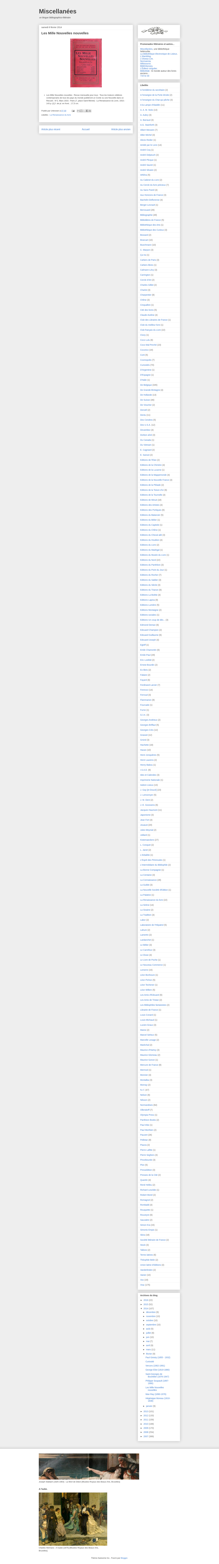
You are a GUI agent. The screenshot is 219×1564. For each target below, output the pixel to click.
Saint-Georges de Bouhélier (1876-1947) (157, 1375)
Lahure (143, 930)
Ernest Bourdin (147, 665)
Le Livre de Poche (148, 960)
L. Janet (144, 850)
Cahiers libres (146, 265)
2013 (146, 1411)
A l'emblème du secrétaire (152, 90)
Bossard (144, 235)
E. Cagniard (145, 450)
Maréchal (144, 1045)
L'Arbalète (145, 855)
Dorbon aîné (146, 435)
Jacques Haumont (148, 810)
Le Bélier (144, 945)
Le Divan (144, 955)
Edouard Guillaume (149, 635)
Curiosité (150, 1361)
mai (148, 1341)
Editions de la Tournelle (151, 495)
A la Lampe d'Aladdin (150, 105)
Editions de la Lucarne (150, 470)
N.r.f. (142, 1090)
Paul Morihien (146, 1130)
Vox (142, 1280)
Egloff (143, 645)
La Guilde (144, 885)
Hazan (143, 750)
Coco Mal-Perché (148, 345)
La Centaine (146, 875)
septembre (151, 1324)
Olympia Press (147, 1115)
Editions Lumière (148, 605)
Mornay (143, 1085)
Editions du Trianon (149, 590)
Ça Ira (143, 255)
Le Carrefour (146, 950)
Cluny (143, 335)
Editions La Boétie (148, 595)
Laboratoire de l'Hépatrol (151, 925)
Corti (142, 355)
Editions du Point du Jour (152, 570)
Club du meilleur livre (150, 325)
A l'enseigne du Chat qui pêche (155, 100)
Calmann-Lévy (147, 270)
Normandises (146, 1105)
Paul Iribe (144, 1125)
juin (148, 1337)
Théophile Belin (147, 1260)
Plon (142, 1165)
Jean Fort (144, 820)
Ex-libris (144, 670)
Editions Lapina (147, 600)
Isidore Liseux (146, 785)
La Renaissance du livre (60, 115)
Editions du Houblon (149, 540)
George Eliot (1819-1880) (158, 1370)
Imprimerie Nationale (150, 780)
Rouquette (145, 1210)
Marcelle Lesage (148, 1040)
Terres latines (146, 1255)
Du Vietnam (145, 445)
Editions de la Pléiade (150, 485)
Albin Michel (146, 135)
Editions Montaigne (149, 610)
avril (148, 1345)
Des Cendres (146, 420)
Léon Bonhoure (147, 975)
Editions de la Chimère (151, 465)
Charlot (143, 290)
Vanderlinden (146, 1270)
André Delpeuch (147, 155)
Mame (143, 1030)
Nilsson (143, 1100)
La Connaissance (148, 880)
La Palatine (145, 895)
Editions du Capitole (149, 525)
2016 (146, 1300)
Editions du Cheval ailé (151, 535)
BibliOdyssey (146, 66)
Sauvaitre (144, 1220)
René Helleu (146, 1185)
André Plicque (146, 160)
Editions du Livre (148, 545)
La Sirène (144, 905)
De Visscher (146, 405)
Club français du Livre (150, 330)
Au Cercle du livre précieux (153, 185)
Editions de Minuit (148, 500)
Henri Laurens (147, 760)
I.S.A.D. (144, 770)
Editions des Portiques (150, 510)
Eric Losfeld (145, 660)
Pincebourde (146, 1160)
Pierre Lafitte (146, 1150)
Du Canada (145, 440)
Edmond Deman (148, 625)
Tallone (143, 1250)
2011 (146, 1419)
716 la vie (144, 76)
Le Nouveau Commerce (151, 965)
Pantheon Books (148, 1120)
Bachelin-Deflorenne (150, 200)
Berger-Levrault (147, 205)
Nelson (143, 1095)
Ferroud (144, 695)
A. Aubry (144, 115)
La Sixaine (145, 910)
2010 (146, 1424)
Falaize (143, 675)
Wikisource (145, 63)
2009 (146, 1428)
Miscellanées (57, 11)
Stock (143, 1245)
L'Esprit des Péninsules (151, 860)
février (149, 1354)
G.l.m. (143, 715)
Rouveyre (144, 1215)
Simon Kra (145, 1225)
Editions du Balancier (150, 515)
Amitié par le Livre (148, 145)
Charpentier (145, 295)
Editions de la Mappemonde (153, 475)
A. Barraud (145, 120)
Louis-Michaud (147, 1020)
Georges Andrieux (148, 720)
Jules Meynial (146, 830)
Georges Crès (146, 730)
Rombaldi (144, 1205)
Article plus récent (50, 129)
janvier (149, 1406)
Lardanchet (145, 940)
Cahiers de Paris (148, 260)
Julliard (143, 835)
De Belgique (146, 385)
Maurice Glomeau (148, 1055)
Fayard (143, 680)
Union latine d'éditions (150, 1265)
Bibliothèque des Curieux (152, 230)
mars (148, 1349)
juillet (148, 1333)
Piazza (143, 1145)
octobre (150, 1320)
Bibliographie (146, 215)
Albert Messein (147, 130)
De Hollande (146, 395)
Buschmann (145, 245)
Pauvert (144, 1135)
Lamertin (144, 935)
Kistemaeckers (147, 840)
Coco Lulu (145, 340)
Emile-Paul (145, 655)
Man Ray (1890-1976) (156, 1394)
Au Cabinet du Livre (149, 180)
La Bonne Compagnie (150, 870)
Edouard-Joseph (148, 640)
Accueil (86, 129)
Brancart (144, 240)
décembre (151, 1312)
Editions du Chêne (149, 530)
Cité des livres (147, 310)
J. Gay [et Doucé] (148, 790)
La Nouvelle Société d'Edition (154, 890)
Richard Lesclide (148, 1190)
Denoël (143, 410)
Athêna (143, 175)
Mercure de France (149, 1065)
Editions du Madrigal (150, 550)
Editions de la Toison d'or (152, 490)
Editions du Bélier (148, 520)
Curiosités (145, 365)
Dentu (143, 415)
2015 (146, 1304)
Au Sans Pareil (147, 190)
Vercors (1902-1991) (155, 1365)
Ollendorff (144, 1110)
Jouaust (144, 825)
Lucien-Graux (146, 1025)
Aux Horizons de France (151, 195)
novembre (151, 1316)
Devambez (145, 430)
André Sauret (146, 165)
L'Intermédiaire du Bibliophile (153, 865)
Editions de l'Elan (148, 460)
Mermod (144, 1070)
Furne (143, 710)
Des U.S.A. (145, 425)
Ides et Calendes (148, 775)
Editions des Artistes (149, 505)
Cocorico (144, 350)
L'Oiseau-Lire (146, 58)
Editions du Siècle (148, 585)
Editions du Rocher (149, 575)
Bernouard (145, 210)
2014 (146, 1308)
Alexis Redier (146, 140)
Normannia (145, 61)
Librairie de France (149, 1010)
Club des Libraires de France (154, 320)
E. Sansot (144, 455)
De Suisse (145, 400)
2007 (146, 1436)
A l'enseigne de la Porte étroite (154, 95)
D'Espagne (145, 375)
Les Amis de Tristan (149, 1000)
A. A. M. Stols (146, 110)
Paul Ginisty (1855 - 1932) (158, 1357)
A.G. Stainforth (147, 125)
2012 (146, 1415)
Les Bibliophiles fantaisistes (153, 1005)
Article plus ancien (120, 129)
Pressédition (146, 1170)
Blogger (124, 1558)
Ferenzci (144, 690)
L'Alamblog (145, 56)
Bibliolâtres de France (150, 220)
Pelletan (144, 1140)
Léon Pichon (146, 980)
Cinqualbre (145, 305)
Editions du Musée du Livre (153, 555)
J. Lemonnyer (146, 795)
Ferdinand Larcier (148, 685)
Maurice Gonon (147, 1060)
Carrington (145, 275)
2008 (146, 1432)
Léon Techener (147, 985)
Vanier (143, 1275)
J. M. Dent (145, 800)
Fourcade (144, 705)
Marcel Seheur (147, 1035)
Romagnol (145, 1200)
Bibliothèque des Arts (150, 225)
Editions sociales (148, 615)
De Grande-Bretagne (150, 390)
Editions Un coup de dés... (152, 620)
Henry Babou (146, 765)
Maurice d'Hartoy (148, 1050)
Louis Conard (146, 1015)
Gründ (143, 740)
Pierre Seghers (147, 1155)
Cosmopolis (145, 360)
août (148, 1329)
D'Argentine (145, 370)
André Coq (145, 150)
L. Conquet (145, 845)
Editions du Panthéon (150, 565)
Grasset (144, 735)
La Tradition (145, 915)
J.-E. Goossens (147, 805)
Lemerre (144, 970)
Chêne (143, 300)
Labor (143, 920)
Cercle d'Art (145, 280)
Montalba (144, 1080)
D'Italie (143, 380)
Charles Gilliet (146, 285)
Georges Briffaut (148, 725)
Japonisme (145, 815)
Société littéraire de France (153, 1240)
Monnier (144, 1075)
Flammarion (145, 700)
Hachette (144, 745)
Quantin (144, 1180)
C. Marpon (145, 250)
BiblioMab (144, 71)
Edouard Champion (149, 630)
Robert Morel (146, 1195)
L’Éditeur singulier (148, 68)
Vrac (142, 1285)
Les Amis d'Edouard (149, 995)
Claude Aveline (147, 315)
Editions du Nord (148, 560)
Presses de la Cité (149, 1175)
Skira (142, 1235)
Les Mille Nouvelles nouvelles (155, 1388)
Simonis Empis (147, 1230)
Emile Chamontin (148, 650)
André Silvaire (146, 170)
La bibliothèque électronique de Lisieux (158, 54)
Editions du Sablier (149, 580)
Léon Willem (146, 990)
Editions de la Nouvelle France (154, 480)
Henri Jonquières (148, 755)
